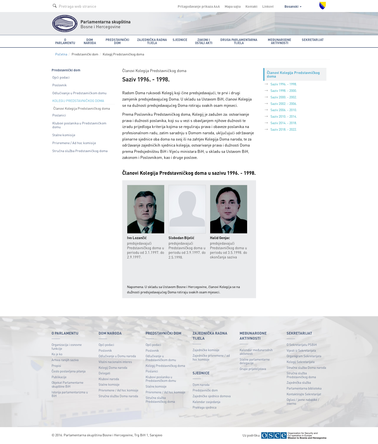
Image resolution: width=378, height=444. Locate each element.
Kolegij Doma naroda (113, 367)
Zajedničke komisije (206, 350)
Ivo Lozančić (137, 237)
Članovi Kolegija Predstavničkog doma (81, 108)
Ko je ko (57, 354)
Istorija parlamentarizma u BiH (70, 394)
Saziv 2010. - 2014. (283, 116)
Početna (61, 54)
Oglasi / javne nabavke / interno (303, 401)
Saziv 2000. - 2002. (283, 97)
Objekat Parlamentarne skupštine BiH (67, 384)
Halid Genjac (220, 237)
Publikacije (59, 377)
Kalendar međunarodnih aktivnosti (256, 352)
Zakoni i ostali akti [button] (203, 41)
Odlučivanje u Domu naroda (117, 356)
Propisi (56, 365)
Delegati (104, 373)
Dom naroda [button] (90, 41)
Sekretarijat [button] (313, 40)
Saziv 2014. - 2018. (283, 123)
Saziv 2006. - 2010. (283, 110)
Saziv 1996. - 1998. (283, 84)
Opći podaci (61, 77)
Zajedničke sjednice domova (212, 396)
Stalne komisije (63, 135)
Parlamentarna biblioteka (304, 388)
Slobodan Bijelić (181, 237)
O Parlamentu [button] (65, 41)
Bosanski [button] (293, 6)
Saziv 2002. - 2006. (283, 103)
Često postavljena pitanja (69, 371)
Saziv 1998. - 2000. (283, 90)
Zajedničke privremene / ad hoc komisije (211, 357)
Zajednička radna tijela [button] (152, 41)
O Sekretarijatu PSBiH (302, 345)
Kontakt (251, 6)
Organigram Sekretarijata (304, 356)
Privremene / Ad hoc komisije (74, 143)
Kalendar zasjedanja (206, 402)
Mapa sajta (233, 6)
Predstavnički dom (205, 390)
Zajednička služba (299, 382)
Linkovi (268, 6)
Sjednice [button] (180, 40)
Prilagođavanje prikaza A (199, 6)
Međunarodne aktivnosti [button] (279, 41)
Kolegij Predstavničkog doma (165, 365)
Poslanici (59, 115)
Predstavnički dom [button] (117, 41)
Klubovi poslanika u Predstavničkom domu (79, 125)
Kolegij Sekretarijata (301, 362)
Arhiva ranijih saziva (65, 360)
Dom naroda (201, 385)
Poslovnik (59, 85)
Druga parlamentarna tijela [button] (238, 41)
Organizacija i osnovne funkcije (67, 346)
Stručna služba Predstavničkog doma (80, 150)
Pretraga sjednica (204, 407)
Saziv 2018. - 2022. (283, 129)
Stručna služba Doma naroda (118, 396)
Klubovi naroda (109, 379)
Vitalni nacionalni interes (115, 362)
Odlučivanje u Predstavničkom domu (79, 93)
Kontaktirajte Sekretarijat (304, 394)
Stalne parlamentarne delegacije (255, 361)
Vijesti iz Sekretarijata (301, 350)
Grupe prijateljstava (253, 369)
